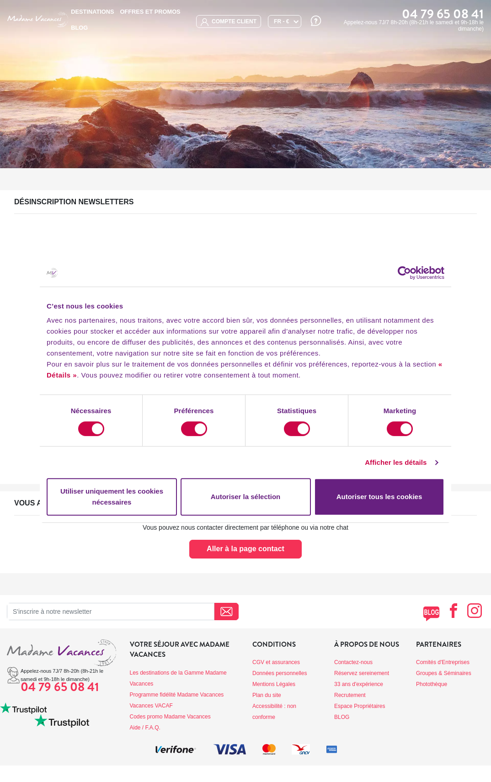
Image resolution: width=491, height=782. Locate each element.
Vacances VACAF (151, 705)
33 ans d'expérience (358, 684)
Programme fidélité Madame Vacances (177, 695)
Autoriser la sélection (246, 496)
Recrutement (350, 695)
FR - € (281, 21)
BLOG (79, 27)
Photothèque (431, 684)
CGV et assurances (276, 662)
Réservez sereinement (361, 673)
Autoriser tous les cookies (379, 496)
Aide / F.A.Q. (145, 727)
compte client (228, 22)
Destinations (92, 11)
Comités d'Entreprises (443, 662)
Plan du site (266, 695)
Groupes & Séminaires (443, 673)
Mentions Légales (273, 684)
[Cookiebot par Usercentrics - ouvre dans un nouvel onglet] (404, 273)
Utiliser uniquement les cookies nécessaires (111, 496)
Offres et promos (150, 11)
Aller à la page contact (245, 549)
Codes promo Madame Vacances (170, 716)
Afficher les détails (396, 462)
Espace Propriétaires (359, 706)
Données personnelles (279, 673)
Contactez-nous (353, 662)
